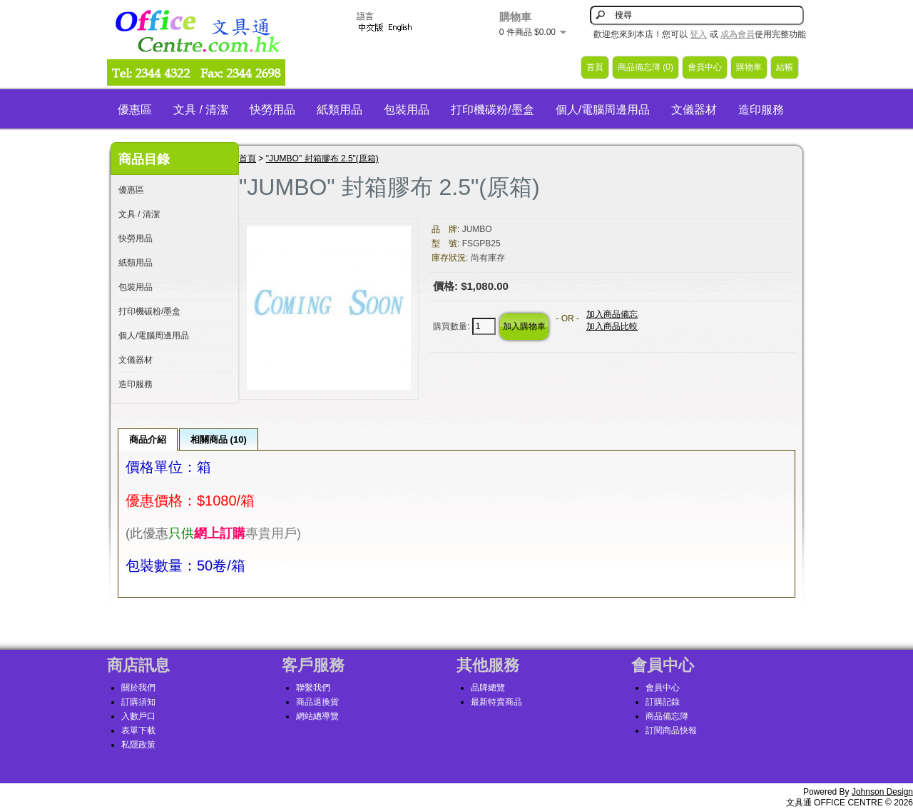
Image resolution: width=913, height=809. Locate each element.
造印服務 (761, 110)
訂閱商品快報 (671, 730)
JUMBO (477, 229)
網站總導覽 (317, 716)
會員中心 (705, 67)
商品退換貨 (317, 702)
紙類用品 (339, 110)
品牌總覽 (488, 688)
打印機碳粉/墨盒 (492, 110)
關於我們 (138, 688)
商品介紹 (147, 439)
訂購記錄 (663, 702)
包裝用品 (406, 110)
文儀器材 (694, 110)
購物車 (749, 67)
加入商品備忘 (612, 314)
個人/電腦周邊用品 (603, 110)
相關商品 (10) (218, 439)
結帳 (784, 67)
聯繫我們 (313, 688)
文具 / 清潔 (200, 110)
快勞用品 (272, 110)
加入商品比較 (612, 326)
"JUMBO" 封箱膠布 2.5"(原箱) (322, 159)
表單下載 (138, 730)
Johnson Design (882, 792)
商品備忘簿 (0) (645, 67)
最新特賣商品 (496, 702)
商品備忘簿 (667, 716)
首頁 (594, 67)
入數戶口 (138, 716)
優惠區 (135, 110)
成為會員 (737, 34)
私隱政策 (138, 745)
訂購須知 (138, 702)
